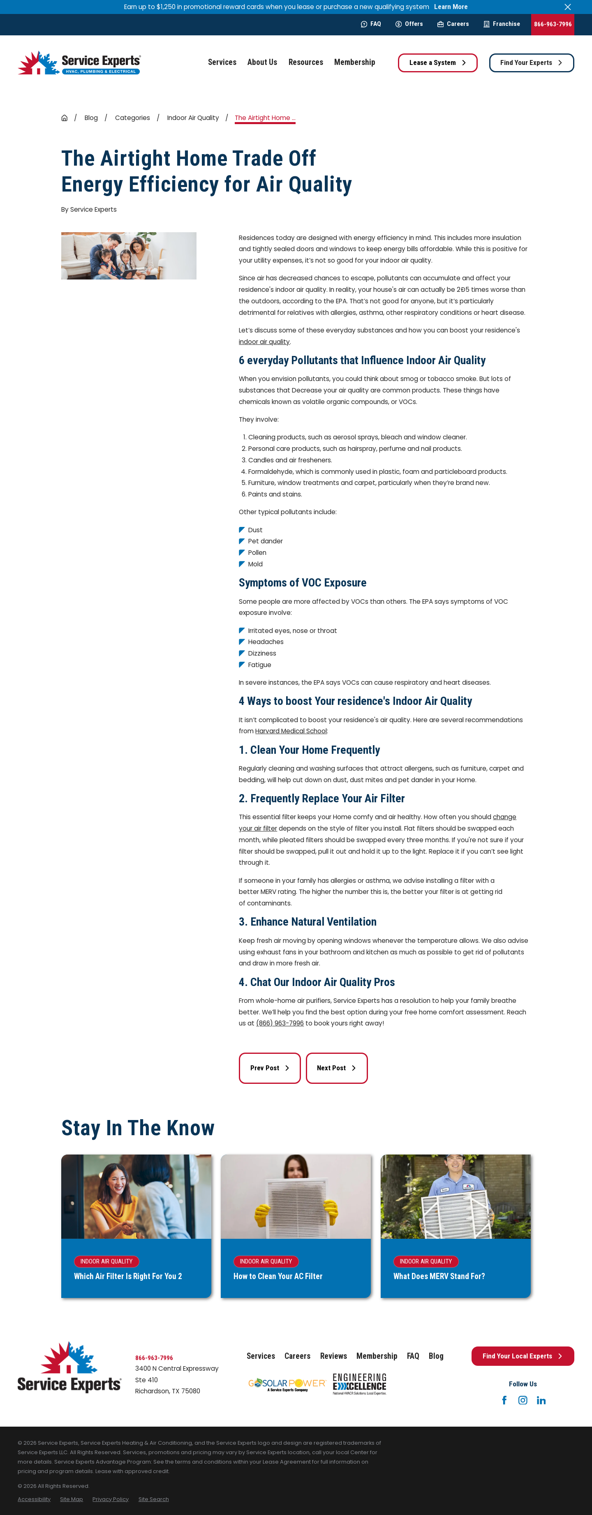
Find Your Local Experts (523, 1356)
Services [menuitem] (222, 62)
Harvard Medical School (291, 731)
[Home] (79, 63)
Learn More (451, 7)
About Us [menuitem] (262, 62)
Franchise (501, 24)
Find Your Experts (531, 62)
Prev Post (270, 1068)
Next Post (336, 1068)
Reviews (333, 1356)
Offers (409, 24)
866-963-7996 (553, 24)
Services (261, 1356)
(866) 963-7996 (280, 1023)
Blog (436, 1356)
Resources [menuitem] (306, 62)
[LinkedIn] (541, 1400)
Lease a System (438, 62)
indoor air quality (264, 341)
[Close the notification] (568, 7)
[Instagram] (522, 1400)
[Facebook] (504, 1400)
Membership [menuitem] (354, 62)
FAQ (371, 24)
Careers (453, 24)
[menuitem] (34, 1499)
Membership (377, 1356)
